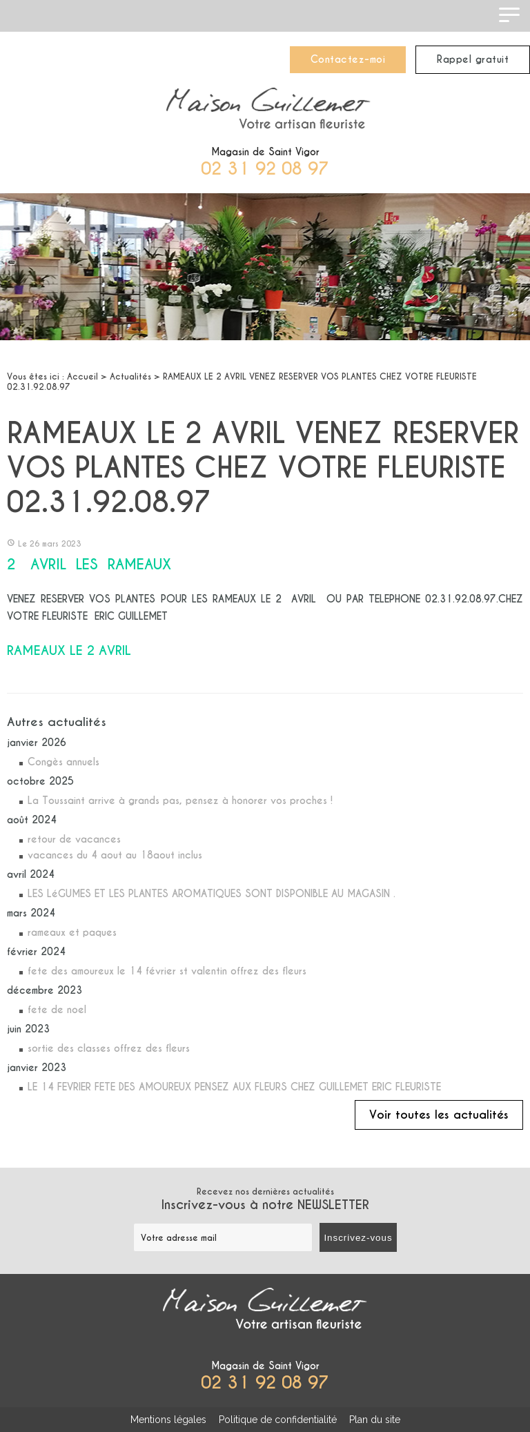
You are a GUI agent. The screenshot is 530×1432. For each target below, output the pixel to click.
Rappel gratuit (473, 59)
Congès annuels (63, 762)
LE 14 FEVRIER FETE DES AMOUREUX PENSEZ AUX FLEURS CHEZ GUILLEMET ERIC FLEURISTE (234, 1087)
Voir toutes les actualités (439, 1115)
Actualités (130, 376)
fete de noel (57, 1009)
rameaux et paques (72, 932)
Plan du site (374, 1419)
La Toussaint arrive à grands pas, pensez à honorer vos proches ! (180, 800)
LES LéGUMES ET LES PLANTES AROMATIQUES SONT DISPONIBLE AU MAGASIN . (211, 893)
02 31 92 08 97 (265, 168)
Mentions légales (168, 1419)
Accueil (82, 376)
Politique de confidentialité (278, 1419)
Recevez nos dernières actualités (265, 1199)
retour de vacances (74, 839)
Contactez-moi (348, 59)
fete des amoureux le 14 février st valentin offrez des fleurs (167, 971)
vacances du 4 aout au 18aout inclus (115, 855)
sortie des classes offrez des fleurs (109, 1048)
